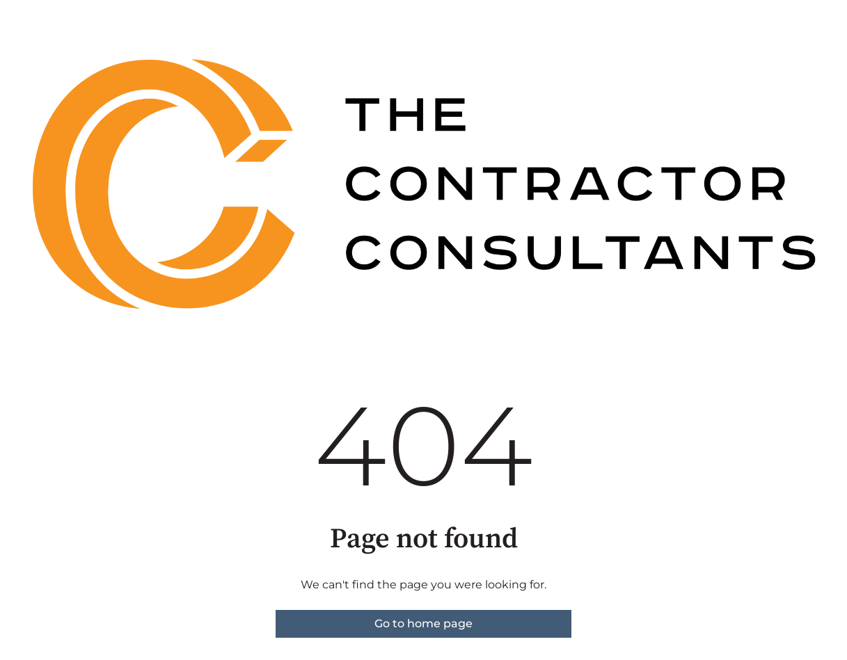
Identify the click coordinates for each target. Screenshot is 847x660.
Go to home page (423, 623)
